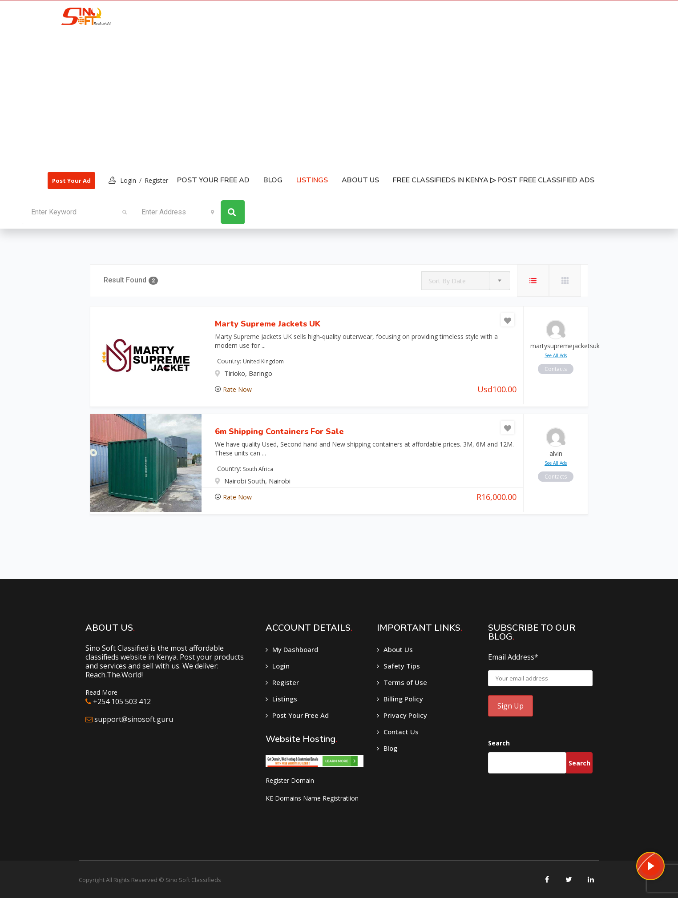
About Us (360, 180)
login (128, 180)
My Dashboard (295, 649)
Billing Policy (403, 698)
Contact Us (401, 731)
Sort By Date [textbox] (447, 281)
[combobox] (465, 280)
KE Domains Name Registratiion (312, 798)
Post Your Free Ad (213, 180)
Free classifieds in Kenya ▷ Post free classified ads (493, 180)
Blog (272, 180)
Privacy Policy (405, 715)
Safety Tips (401, 665)
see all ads (556, 355)
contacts (556, 369)
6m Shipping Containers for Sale (279, 431)
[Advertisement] (322, 98)
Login (281, 665)
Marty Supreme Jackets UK (267, 323)
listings (312, 180)
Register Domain (290, 780)
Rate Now (237, 389)
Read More (101, 692)
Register (156, 180)
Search (499, 743)
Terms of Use (405, 682)
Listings (284, 698)
